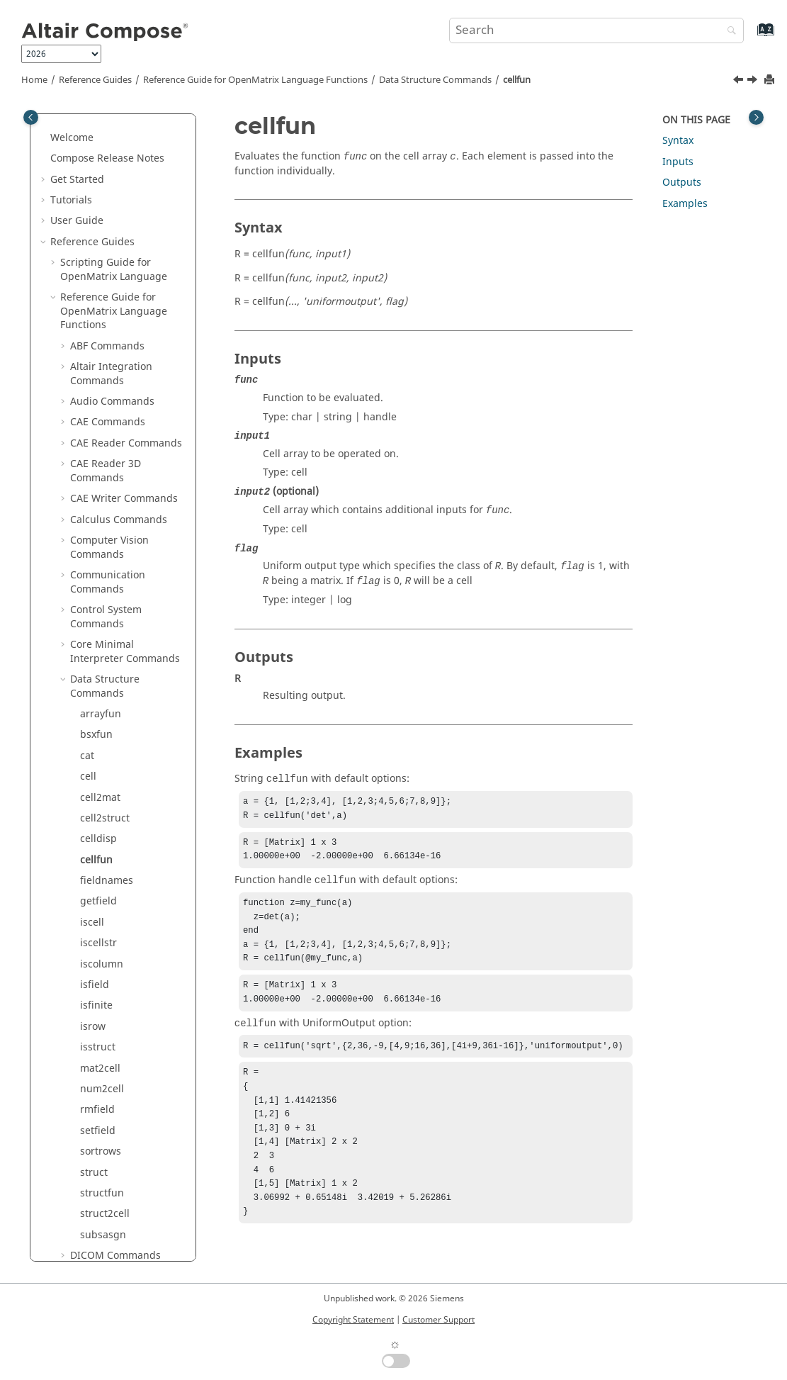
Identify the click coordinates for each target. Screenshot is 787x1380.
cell (88, 226)
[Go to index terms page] (750, 36)
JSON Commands (110, 955)
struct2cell (105, 663)
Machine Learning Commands (113, 1074)
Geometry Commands (121, 816)
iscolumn (101, 414)
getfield (98, 351)
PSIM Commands (110, 1157)
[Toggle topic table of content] (756, 117)
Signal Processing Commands (112, 1219)
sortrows (100, 601)
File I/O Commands (116, 795)
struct (94, 622)
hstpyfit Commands (116, 914)
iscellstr (98, 393)
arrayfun (100, 164)
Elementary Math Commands (111, 767)
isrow (93, 476)
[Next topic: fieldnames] (753, 81)
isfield (94, 434)
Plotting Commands (117, 1136)
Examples (685, 203)
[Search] (728, 31)
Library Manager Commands (109, 983)
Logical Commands (115, 1045)
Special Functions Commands (111, 1254)
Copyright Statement (353, 1319)
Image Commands (113, 934)
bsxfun (96, 184)
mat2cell (100, 518)
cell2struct (105, 268)
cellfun (517, 80)
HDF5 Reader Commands (101, 865)
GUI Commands (107, 837)
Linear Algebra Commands (105, 1018)
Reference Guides (95, 80)
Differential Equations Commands (122, 733)
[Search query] (596, 30)
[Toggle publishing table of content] (30, 117)
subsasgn (103, 685)
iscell (92, 372)
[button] (64, 130)
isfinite (96, 455)
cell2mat (100, 247)
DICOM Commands (115, 705)
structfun (102, 643)
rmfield (97, 559)
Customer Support (438, 1319)
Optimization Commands (101, 1108)
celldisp (98, 288)
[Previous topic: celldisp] (739, 81)
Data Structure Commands (435, 80)
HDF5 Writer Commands (127, 893)
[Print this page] (770, 80)
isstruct (97, 497)
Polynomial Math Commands (109, 1184)
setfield (97, 580)
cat (87, 205)
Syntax (677, 140)
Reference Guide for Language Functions (255, 80)
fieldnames (106, 330)
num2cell (102, 539)
